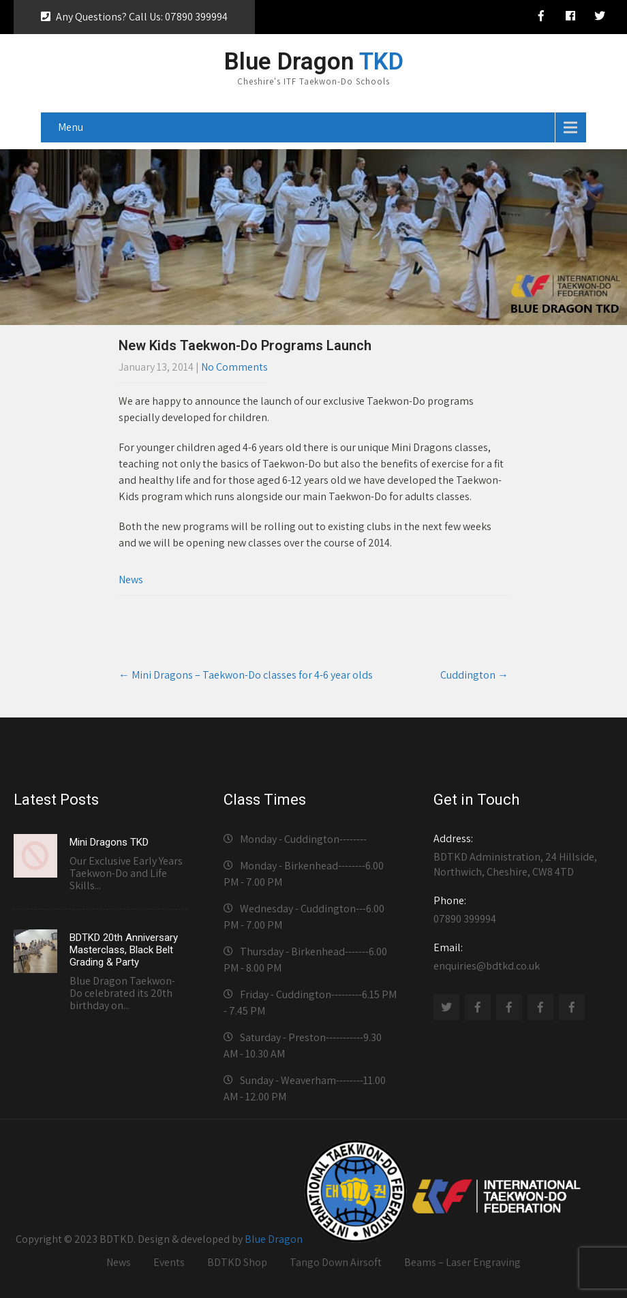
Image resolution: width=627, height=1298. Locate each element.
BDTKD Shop (237, 1262)
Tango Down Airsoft (336, 1262)
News (131, 579)
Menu (70, 127)
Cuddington (474, 675)
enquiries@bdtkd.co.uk (520, 956)
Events (169, 1262)
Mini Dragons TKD (109, 842)
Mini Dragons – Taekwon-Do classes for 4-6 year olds (246, 675)
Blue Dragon (274, 1239)
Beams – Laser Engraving (462, 1262)
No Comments (234, 367)
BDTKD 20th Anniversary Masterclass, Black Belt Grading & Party (124, 949)
